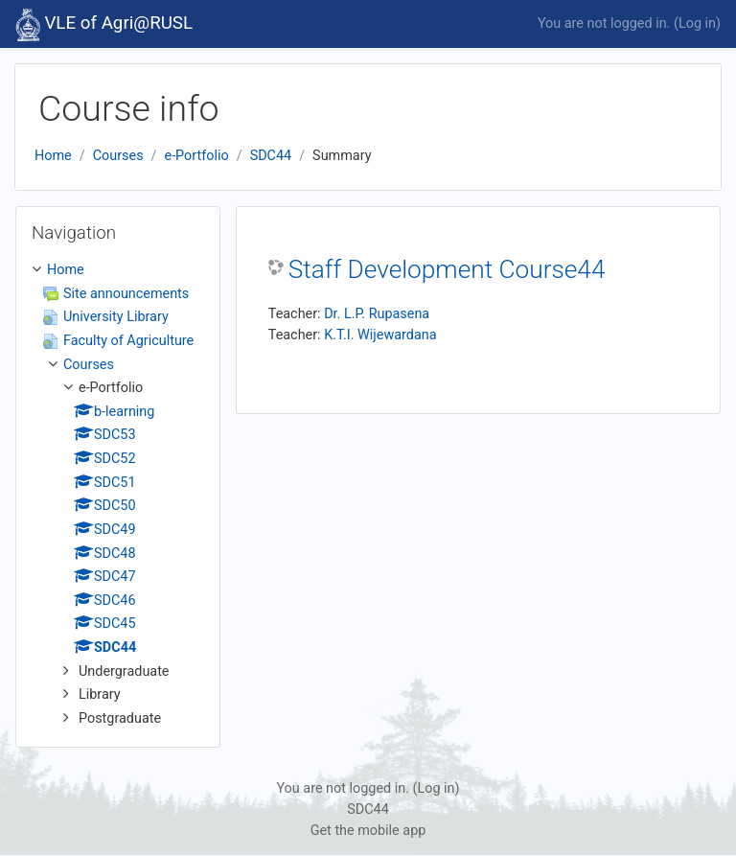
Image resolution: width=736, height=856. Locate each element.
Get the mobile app (368, 830)
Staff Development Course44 (447, 269)
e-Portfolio (197, 156)
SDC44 (271, 156)
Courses (118, 156)
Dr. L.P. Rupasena (376, 314)
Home (53, 156)
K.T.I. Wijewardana (380, 335)
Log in (697, 23)
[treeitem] (118, 494)
